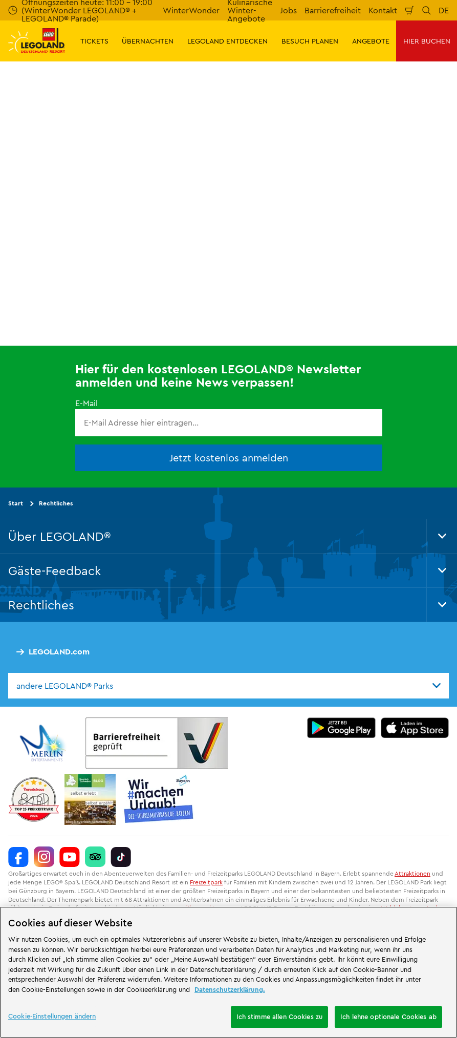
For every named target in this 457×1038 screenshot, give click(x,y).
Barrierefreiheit (332, 10)
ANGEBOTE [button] (370, 41)
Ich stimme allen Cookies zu (279, 1016)
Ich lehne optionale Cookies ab (388, 1016)
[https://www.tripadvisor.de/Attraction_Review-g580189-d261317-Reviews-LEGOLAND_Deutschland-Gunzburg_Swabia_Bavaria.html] (95, 856)
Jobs (288, 10)
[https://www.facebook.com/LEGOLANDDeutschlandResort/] (18, 856)
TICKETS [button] (94, 41)
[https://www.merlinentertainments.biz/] (44, 743)
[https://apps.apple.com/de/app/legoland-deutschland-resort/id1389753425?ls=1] (415, 727)
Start (15, 503)
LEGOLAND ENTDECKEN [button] (227, 41)
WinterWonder (191, 10)
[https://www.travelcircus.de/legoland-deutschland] (33, 799)
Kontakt (382, 10)
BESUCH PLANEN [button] (309, 41)
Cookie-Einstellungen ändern (52, 1016)
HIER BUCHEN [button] (426, 41)
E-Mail (86, 403)
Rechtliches (56, 503)
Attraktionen (412, 873)
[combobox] (228, 685)
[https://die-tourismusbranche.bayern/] (159, 799)
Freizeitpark (206, 882)
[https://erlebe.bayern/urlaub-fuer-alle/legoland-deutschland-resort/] (156, 743)
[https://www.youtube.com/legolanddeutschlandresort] (69, 856)
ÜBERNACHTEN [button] (147, 41)
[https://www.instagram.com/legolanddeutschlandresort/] (44, 856)
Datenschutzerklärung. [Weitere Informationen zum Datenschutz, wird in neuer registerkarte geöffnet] (229, 989)
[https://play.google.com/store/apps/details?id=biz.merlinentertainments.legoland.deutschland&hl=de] (341, 727)
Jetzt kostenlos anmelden (228, 457)
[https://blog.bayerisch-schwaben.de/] (90, 799)
